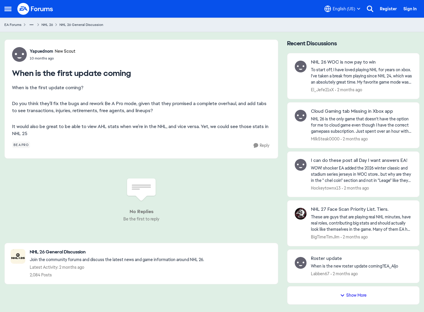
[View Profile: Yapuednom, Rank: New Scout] (19, 54)
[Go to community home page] (35, 9)
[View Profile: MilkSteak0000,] (301, 116)
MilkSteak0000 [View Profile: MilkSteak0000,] (325, 139)
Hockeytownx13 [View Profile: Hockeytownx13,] (326, 187)
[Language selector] (342, 9)
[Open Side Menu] (7, 8)
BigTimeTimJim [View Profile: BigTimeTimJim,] (325, 237)
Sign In (410, 8)
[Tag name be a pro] (21, 145)
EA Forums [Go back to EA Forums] (12, 24)
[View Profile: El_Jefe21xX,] (301, 66)
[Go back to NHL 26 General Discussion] (117, 252)
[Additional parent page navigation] (31, 25)
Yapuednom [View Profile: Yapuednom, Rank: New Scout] (41, 51)
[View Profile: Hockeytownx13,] (301, 165)
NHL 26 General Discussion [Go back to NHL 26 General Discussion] (81, 24)
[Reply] (261, 146)
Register (388, 8)
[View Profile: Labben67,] (301, 263)
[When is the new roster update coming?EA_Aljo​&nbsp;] (361, 266)
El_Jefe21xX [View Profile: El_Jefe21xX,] (322, 89)
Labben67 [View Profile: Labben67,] (320, 273)
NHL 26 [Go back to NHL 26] (47, 24)
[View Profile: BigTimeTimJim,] (301, 214)
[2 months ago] (348, 90)
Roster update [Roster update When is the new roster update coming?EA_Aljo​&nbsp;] (326, 258)
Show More (353, 295)
